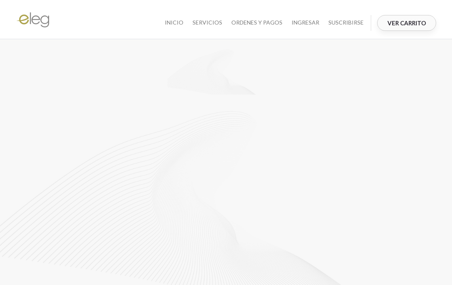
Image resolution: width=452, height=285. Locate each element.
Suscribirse (346, 22)
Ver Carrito (406, 23)
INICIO (174, 22)
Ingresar (305, 22)
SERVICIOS (207, 22)
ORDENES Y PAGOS (256, 22)
